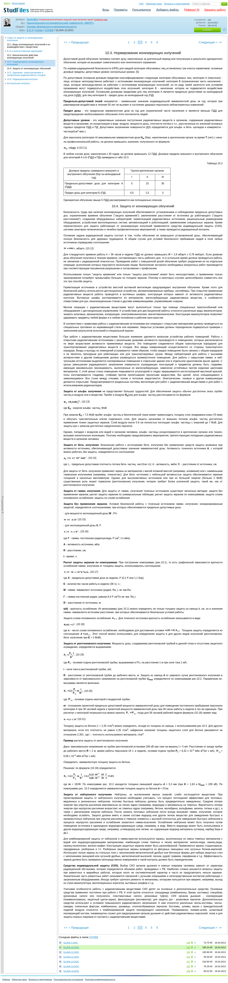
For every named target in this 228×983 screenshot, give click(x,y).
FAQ (141, 4)
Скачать (207, 29)
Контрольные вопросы (18, 83)
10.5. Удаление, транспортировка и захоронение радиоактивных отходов (26, 73)
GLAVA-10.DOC (71, 947)
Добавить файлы (167, 9)
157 (188, 961)
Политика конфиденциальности (100, 979)
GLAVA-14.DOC (71, 966)
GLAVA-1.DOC (70, 942)
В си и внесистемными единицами (24, 51)
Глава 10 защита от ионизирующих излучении (25, 39)
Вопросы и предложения (177, 4)
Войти (7, 3)
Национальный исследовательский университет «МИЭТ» (60, 23)
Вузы (105, 9)
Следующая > (208, 42)
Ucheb (38, 30)
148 (188, 942)
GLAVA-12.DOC (71, 957)
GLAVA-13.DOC (71, 961)
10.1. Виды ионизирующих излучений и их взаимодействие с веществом (28, 45)
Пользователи (141, 9)
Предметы (120, 9)
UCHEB (49, 30)
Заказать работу (215, 9)
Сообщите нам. (101, 20)
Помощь (6, 979)
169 (188, 971)
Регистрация (18, 3)
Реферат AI (191, 9)
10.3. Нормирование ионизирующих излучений (25, 63)
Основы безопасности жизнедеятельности (52, 26)
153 (188, 952)
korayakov (32, 19)
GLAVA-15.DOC (71, 971)
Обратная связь (154, 4)
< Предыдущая (79, 42)
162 (188, 966)
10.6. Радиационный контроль (22, 79)
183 (188, 947)
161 (188, 957)
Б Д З (30, 30)
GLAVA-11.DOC (71, 952)
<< (65, 42)
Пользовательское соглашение (68, 979)
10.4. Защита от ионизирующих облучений (29, 68)
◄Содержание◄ (2, 91)
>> (220, 42)
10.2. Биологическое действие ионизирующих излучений (22, 56)
